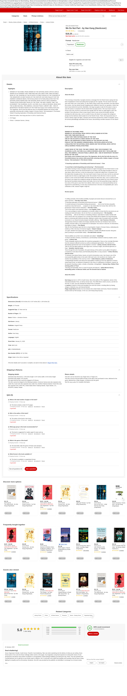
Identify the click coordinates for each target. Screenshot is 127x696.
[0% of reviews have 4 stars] (63, 629)
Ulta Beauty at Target (109, 3)
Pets (101, 3)
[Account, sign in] (112, 16)
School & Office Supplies (70, 3)
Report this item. (52, 363)
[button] (62, 544)
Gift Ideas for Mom (18, 1)
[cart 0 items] (121, 16)
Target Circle (20, 7)
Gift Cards (96, 3)
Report (43, 406)
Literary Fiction (50, 22)
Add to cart (69, 54)
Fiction (42, 22)
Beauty (108, 1)
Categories (16, 16)
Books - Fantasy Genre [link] (75, 615)
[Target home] (6, 16)
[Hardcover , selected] (80, 44)
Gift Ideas (90, 3)
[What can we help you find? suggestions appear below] (76, 16)
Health (5, 3)
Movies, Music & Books (55, 3)
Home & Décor (47, 1)
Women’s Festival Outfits (66, 5)
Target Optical (11, 5)
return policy (72, 382)
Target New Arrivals (6, 1)
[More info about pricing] (106, 34)
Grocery (86, 1)
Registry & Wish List (100, 10)
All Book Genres (33, 22)
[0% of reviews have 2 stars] (63, 632)
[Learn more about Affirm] (95, 70)
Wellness (10, 3)
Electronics (36, 3)
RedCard (13, 7)
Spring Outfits (42, 5)
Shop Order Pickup (105, 5)
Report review (118, 662)
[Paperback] (70, 44)
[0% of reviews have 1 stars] (63, 634)
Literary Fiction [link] (37, 615)
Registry (7, 7)
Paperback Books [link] (88, 615)
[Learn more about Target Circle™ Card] (95, 65)
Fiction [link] (46, 615)
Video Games (44, 3)
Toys (31, 3)
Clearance (22, 5)
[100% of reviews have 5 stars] (63, 627)
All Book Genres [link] (55, 615)
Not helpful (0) (37, 406)
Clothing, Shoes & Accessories (33, 1)
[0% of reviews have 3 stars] (63, 630)
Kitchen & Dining (57, 1)
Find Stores (27, 7)
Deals (17, 5)
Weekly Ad (95, 5)
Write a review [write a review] (93, 633)
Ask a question (31, 469)
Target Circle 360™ (86, 10)
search (103, 16)
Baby (104, 1)
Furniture (81, 1)
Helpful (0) (30, 406)
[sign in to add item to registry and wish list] (121, 59)
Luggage (15, 3)
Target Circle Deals (86, 5)
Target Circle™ (59, 10)
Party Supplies (82, 3)
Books (25, 22)
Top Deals (77, 5)
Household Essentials (95, 1)
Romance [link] (64, 615)
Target (5, 22)
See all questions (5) (15, 469)
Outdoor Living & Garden (70, 1)
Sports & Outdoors (24, 3)
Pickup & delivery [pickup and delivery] (38, 16)
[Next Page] (122, 44)
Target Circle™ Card (72, 10)
